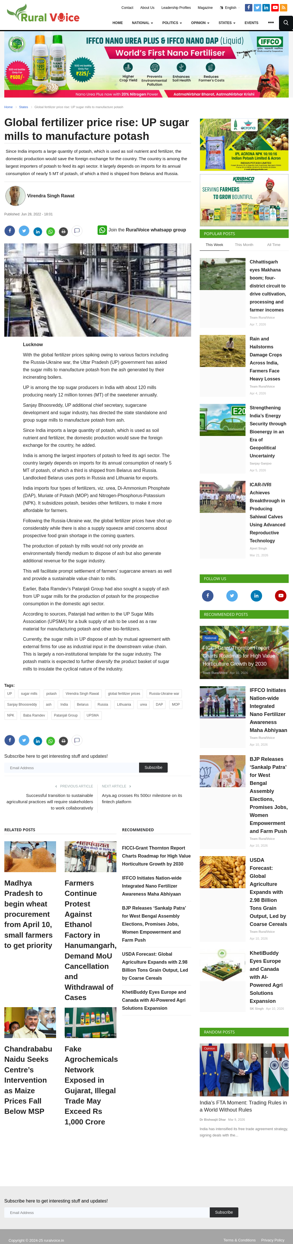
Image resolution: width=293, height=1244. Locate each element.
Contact (127, 8)
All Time (273, 245)
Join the (142, 229)
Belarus (83, 705)
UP (9, 694)
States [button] (227, 23)
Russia (103, 705)
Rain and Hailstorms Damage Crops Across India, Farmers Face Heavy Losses (266, 358)
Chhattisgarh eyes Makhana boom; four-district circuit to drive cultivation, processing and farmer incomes (268, 285)
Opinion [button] (200, 23)
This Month (244, 245)
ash (49, 705)
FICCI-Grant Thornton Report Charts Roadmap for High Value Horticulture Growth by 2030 (156, 856)
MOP (176, 705)
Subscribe (153, 767)
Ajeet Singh (258, 548)
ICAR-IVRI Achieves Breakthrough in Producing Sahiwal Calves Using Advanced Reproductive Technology (268, 512)
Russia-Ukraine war (164, 694)
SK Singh (257, 1008)
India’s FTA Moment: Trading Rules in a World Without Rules (242, 1106)
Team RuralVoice (262, 317)
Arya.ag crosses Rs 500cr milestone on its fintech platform (142, 798)
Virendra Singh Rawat (50, 195)
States (23, 107)
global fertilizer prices (124, 694)
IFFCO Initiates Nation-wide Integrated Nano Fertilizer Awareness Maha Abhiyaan (152, 886)
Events (251, 23)
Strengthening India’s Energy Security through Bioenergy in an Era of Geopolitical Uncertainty (268, 431)
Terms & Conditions (239, 1232)
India (64, 705)
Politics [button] (172, 23)
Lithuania (124, 705)
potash (51, 694)
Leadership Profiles (176, 8)
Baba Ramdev (34, 715)
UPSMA (93, 715)
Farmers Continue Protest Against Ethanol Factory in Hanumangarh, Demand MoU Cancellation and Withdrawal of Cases (90, 940)
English (230, 7)
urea (143, 705)
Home (117, 23)
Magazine (205, 8)
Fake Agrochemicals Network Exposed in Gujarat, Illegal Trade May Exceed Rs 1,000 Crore (90, 1085)
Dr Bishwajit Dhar (213, 1119)
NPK (10, 715)
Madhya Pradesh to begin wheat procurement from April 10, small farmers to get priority (28, 914)
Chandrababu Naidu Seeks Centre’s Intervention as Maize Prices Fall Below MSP (28, 1080)
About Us (147, 8)
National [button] (142, 23)
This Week (214, 245)
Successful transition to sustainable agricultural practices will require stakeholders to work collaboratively (50, 801)
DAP (159, 705)
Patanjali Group (66, 715)
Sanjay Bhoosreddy (22, 705)
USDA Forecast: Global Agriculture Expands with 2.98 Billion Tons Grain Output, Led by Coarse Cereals (268, 892)
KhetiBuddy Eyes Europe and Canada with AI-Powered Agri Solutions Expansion (154, 1000)
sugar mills (29, 694)
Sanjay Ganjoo (261, 463)
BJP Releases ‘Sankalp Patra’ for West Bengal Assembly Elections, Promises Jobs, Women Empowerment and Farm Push (154, 924)
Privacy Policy (272, 1232)
